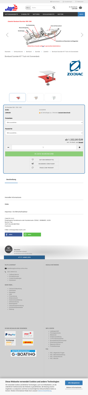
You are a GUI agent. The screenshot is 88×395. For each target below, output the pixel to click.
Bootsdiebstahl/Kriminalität (58, 340)
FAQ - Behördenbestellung (57, 355)
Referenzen (53, 335)
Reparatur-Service (55, 344)
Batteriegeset (13, 303)
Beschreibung (11, 179)
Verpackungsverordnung (16, 305)
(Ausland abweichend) (64, 112)
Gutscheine (12, 290)
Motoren (36, 14)
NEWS (81, 14)
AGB (10, 294)
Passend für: (8, 129)
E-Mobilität (25, 14)
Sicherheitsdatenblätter (16, 307)
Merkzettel (79, 1)
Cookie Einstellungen (15, 278)
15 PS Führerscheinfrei (56, 338)
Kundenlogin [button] (67, 1)
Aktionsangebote (11, 14)
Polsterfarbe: (9, 118)
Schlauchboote (48, 14)
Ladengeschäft (54, 331)
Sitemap (11, 309)
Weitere (60, 14)
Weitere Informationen (73, 387)
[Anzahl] (44, 147)
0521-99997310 (12, 272)
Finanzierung (13, 296)
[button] (55, 1)
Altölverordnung (14, 302)
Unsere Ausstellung (55, 337)
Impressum (12, 280)
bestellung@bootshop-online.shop (17, 268)
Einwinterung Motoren (56, 342)
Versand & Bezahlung (15, 288)
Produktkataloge (55, 346)
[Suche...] (28, 8)
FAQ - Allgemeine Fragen (57, 353)
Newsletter (12, 292)
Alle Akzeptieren (74, 383)
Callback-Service (14, 274)
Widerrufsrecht (13, 298)
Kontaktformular (14, 276)
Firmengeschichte (55, 333)
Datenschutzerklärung (44, 391)
